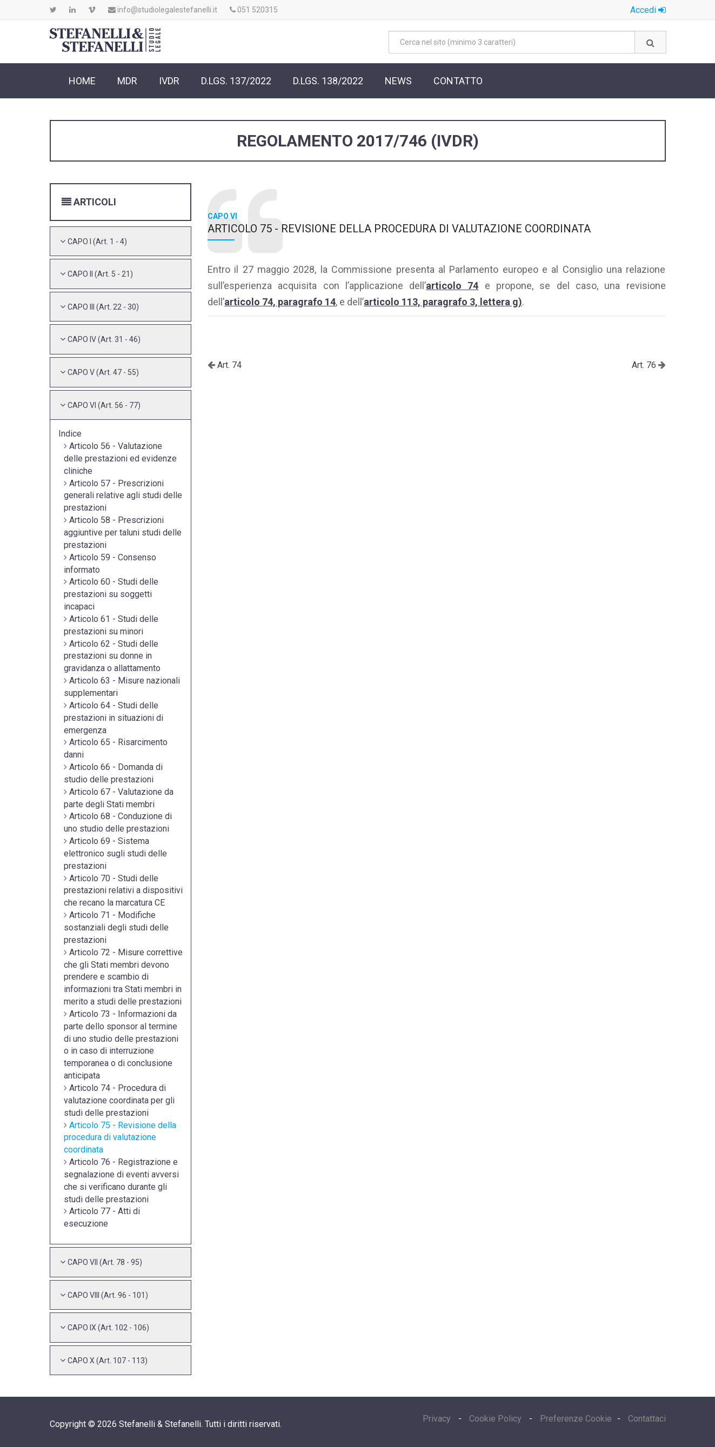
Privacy (438, 1418)
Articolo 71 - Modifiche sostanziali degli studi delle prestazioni (116, 927)
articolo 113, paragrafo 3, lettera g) (443, 301)
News (398, 80)
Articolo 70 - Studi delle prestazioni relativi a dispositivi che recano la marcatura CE (123, 890)
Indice (70, 433)
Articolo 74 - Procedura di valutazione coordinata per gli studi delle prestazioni (119, 1100)
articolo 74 (452, 285)
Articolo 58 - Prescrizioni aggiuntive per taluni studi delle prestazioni (123, 532)
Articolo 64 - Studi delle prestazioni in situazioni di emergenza (113, 717)
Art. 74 (228, 365)
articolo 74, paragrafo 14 (280, 301)
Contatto (458, 80)
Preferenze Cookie (576, 1418)
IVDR (169, 80)
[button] (97, 241)
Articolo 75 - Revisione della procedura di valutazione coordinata (120, 1137)
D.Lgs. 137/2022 (236, 80)
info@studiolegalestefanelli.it (162, 9)
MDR (127, 80)
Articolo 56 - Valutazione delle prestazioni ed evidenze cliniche (120, 458)
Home (82, 80)
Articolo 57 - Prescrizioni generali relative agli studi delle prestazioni (123, 495)
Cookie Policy (495, 1418)
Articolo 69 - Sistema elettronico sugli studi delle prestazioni (115, 853)
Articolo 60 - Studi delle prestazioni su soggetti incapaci (111, 594)
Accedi (648, 10)
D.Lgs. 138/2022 (328, 80)
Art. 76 (645, 365)
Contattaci (647, 1418)
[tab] (120, 241)
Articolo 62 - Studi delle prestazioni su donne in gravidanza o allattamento (112, 656)
